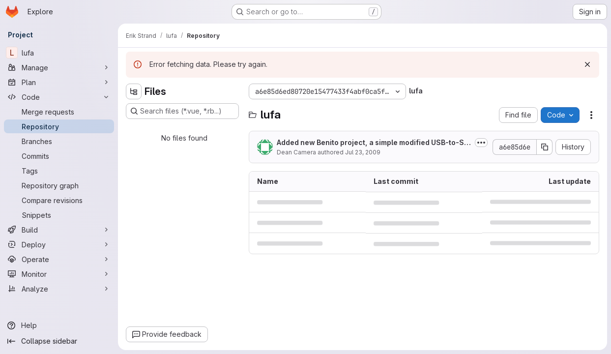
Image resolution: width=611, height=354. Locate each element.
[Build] (59, 229)
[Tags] (59, 170)
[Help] (59, 325)
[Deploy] (59, 244)
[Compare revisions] (59, 200)
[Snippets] (59, 215)
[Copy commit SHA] (545, 147)
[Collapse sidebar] (59, 341)
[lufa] (59, 52)
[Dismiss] (587, 64)
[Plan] (59, 82)
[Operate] (59, 259)
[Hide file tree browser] (134, 91)
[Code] (59, 97)
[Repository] (59, 126)
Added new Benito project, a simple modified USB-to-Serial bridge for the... (372, 143)
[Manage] (59, 67)
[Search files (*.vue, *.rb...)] (182, 111)
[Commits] (59, 156)
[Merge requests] (59, 111)
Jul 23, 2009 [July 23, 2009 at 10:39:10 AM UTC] (362, 152)
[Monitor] (59, 274)
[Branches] (59, 141)
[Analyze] (59, 288)
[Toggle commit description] (481, 142)
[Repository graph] (59, 185)
